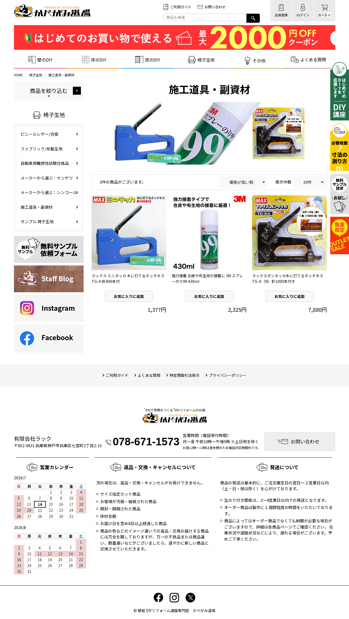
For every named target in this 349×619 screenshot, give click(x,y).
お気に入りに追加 (129, 296)
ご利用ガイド (117, 375)
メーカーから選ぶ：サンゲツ (47, 178)
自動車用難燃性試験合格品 (45, 163)
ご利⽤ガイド (180, 6)
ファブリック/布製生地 (41, 148)
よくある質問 (149, 375)
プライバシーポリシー (227, 375)
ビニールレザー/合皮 (39, 134)
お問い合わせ (215, 6)
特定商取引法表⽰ (185, 375)
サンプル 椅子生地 (37, 221)
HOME (18, 75)
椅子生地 (35, 75)
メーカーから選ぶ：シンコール (49, 192)
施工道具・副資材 (61, 75)
